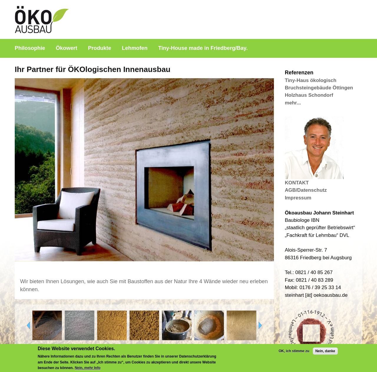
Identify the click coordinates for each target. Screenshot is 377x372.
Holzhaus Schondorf (309, 95)
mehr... (293, 103)
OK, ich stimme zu (294, 353)
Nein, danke (325, 353)
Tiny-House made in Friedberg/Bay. (203, 48)
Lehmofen (135, 48)
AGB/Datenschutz (306, 190)
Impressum (298, 198)
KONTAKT (297, 183)
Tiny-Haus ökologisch (310, 80)
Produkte (99, 48)
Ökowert (66, 48)
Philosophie (30, 48)
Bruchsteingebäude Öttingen (319, 88)
